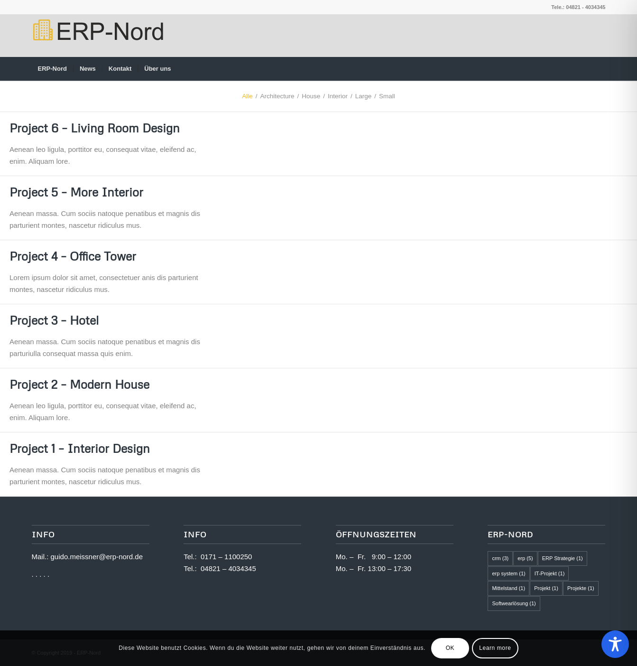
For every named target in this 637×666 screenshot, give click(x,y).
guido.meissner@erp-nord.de (97, 557)
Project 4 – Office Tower (72, 256)
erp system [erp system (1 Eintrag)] (508, 573)
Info (195, 534)
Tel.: (192, 557)
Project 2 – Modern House (79, 384)
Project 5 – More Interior (76, 192)
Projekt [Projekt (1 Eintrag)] (546, 588)
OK (450, 648)
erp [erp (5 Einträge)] (525, 558)
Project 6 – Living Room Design (94, 128)
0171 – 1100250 (226, 557)
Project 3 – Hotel (54, 320)
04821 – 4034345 (228, 568)
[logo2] (97, 35)
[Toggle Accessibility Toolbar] (615, 644)
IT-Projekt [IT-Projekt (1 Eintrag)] (550, 573)
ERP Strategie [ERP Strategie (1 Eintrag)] (562, 558)
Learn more (495, 648)
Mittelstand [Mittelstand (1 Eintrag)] (508, 588)
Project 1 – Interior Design (79, 448)
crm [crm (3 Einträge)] (500, 558)
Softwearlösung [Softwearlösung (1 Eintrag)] (513, 603)
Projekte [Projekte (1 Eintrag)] (580, 588)
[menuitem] (52, 69)
